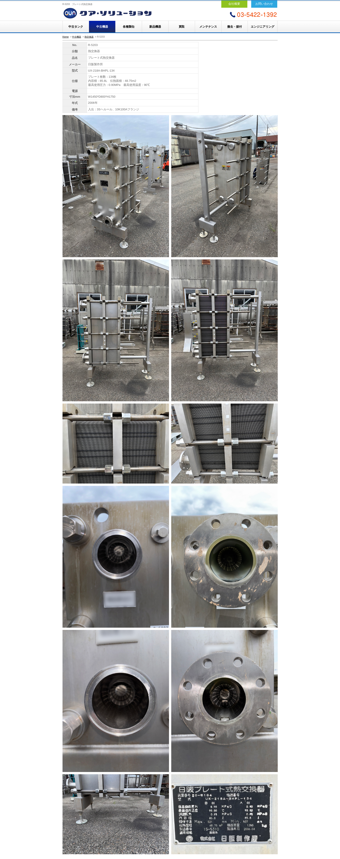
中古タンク (75, 26)
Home (66, 37)
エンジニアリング (262, 26)
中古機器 (102, 26)
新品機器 (155, 26)
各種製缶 (129, 26)
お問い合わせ (264, 3)
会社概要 (234, 3)
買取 (182, 26)
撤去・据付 (234, 26)
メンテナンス (208, 26)
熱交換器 (89, 37)
